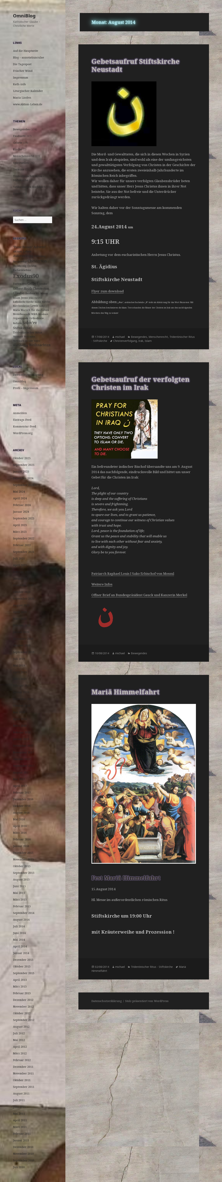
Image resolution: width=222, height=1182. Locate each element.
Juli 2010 (19, 1167)
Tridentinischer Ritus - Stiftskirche (152, 967)
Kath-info (19, 84)
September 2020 (23, 598)
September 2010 (23, 1160)
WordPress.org (23, 433)
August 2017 (21, 772)
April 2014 (20, 946)
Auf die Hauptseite (25, 51)
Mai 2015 (19, 893)
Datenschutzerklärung (28, 374)
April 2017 (20, 786)
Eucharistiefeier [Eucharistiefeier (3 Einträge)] (22, 270)
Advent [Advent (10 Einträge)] (40, 247)
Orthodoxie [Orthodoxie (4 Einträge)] (36, 318)
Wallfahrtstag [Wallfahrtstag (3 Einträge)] (20, 345)
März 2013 (20, 986)
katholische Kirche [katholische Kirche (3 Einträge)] (23, 301)
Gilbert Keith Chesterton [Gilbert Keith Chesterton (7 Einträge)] (31, 288)
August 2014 (21, 919)
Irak (140, 341)
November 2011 (23, 1073)
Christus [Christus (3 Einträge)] (31, 266)
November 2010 (23, 1153)
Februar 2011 (22, 1133)
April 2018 (20, 719)
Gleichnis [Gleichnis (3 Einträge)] (30, 293)
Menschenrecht (23, 156)
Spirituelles (21, 163)
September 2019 (23, 652)
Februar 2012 (22, 1060)
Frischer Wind (23, 71)
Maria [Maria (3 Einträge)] (16, 310)
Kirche (17, 149)
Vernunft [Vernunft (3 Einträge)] (18, 336)
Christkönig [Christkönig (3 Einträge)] (19, 266)
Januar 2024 (21, 511)
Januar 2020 (21, 632)
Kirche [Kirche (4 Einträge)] (46, 301)
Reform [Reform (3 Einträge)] (17, 323)
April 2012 (20, 1046)
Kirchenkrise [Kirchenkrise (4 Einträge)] (21, 305)
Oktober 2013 (21, 966)
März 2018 (20, 725)
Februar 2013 (22, 993)
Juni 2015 (19, 886)
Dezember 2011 (23, 1067)
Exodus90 (19, 136)
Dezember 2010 (23, 1147)
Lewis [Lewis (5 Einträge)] (34, 305)
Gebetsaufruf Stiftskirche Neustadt (135, 65)
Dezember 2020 (23, 585)
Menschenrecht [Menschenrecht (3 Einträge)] (21, 314)
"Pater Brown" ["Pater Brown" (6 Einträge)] (23, 247)
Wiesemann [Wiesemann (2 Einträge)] (18, 350)
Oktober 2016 (21, 806)
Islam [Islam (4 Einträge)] (16, 297)
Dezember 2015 (23, 852)
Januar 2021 (21, 578)
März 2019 (20, 679)
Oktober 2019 (21, 645)
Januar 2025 (21, 471)
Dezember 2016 (23, 799)
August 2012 (21, 1026)
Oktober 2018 (21, 705)
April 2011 (20, 1120)
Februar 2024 (22, 505)
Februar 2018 (22, 732)
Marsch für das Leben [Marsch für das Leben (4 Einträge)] (35, 310)
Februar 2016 (22, 839)
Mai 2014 (19, 939)
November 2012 (23, 1006)
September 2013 (23, 973)
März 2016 (20, 832)
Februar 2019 (22, 685)
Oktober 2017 (21, 759)
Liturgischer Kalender (28, 91)
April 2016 (20, 826)
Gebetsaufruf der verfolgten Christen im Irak (140, 383)
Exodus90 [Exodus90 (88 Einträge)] (26, 276)
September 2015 (23, 873)
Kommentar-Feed (24, 426)
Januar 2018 (21, 739)
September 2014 (23, 913)
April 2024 (20, 498)
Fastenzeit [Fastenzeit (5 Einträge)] (20, 283)
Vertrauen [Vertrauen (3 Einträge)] (29, 336)
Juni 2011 (19, 1107)
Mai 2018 (19, 712)
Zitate (17, 193)
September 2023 (23, 518)
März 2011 (20, 1127)
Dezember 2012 (23, 1000)
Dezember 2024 (23, 478)
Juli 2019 (19, 659)
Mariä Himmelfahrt (125, 691)
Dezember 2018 (23, 699)
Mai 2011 (19, 1113)
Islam (148, 341)
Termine (18, 169)
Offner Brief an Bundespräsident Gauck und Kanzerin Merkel (139, 595)
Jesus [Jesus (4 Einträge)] (24, 297)
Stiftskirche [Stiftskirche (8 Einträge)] (21, 328)
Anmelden (20, 413)
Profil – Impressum (25, 388)
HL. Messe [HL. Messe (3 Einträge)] (42, 293)
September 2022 (23, 538)
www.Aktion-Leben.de (27, 104)
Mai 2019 (19, 665)
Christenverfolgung (125, 341)
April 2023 (20, 525)
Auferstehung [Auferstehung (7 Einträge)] (23, 256)
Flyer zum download (107, 291)
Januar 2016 (21, 846)
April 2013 (20, 980)
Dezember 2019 (23, 638)
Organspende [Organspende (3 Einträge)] (20, 318)
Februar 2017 (22, 792)
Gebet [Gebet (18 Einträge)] (32, 283)
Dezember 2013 (23, 959)
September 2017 (23, 766)
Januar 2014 (21, 953)
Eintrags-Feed (22, 420)
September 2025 (23, 465)
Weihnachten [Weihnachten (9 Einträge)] (40, 345)
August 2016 (21, 812)
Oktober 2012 (21, 1013)
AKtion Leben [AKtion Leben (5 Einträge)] (22, 251)
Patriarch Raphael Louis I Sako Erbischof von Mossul (132, 573)
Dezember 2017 (23, 745)
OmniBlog (24, 15)
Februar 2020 (22, 625)
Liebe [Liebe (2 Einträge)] (42, 306)
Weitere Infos (101, 584)
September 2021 (23, 552)
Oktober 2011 (21, 1080)
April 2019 (20, 672)
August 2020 (21, 605)
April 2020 (20, 612)
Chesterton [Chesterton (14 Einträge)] (37, 260)
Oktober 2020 (21, 592)
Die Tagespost (22, 64)
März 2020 (20, 618)
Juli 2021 (19, 558)
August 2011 (21, 1093)
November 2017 (23, 752)
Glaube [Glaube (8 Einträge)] (18, 293)
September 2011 (23, 1087)
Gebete (17, 142)
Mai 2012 (19, 1040)
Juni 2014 (19, 933)
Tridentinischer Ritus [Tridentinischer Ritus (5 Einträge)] (27, 332)
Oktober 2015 (21, 866)
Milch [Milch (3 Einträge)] (34, 314)
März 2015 (20, 899)
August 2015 (21, 879)
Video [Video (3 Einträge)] (37, 340)
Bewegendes (21, 129)
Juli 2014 (19, 926)
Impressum (20, 77)
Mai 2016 (19, 819)
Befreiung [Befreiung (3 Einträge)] (40, 256)
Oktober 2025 (21, 458)
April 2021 (20, 565)
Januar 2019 (21, 692)
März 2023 (20, 531)
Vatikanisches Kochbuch (29, 187)
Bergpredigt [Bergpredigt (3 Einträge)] (20, 261)
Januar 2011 (21, 1140)
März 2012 (20, 1053)
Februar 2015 (22, 906)
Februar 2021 (22, 572)
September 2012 (23, 1020)
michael (120, 337)
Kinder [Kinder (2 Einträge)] (38, 302)
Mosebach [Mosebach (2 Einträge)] (43, 314)
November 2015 (23, 859)
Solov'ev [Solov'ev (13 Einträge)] (30, 322)
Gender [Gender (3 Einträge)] (43, 283)
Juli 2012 (19, 1033)
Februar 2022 (22, 545)
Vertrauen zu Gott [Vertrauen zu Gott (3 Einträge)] (23, 340)
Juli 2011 (19, 1100)
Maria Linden (22, 97)
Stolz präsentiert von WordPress (147, 1001)
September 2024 (23, 485)
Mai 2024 (19, 491)
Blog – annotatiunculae (28, 57)
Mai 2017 (19, 779)
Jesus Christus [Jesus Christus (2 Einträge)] (35, 298)
